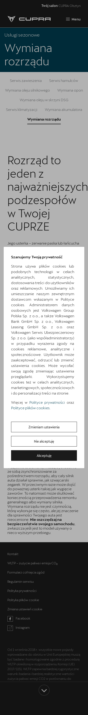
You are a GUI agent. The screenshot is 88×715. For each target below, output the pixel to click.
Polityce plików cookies (30, 408)
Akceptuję (44, 456)
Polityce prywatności (47, 402)
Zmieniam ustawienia (44, 427)
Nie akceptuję (44, 441)
